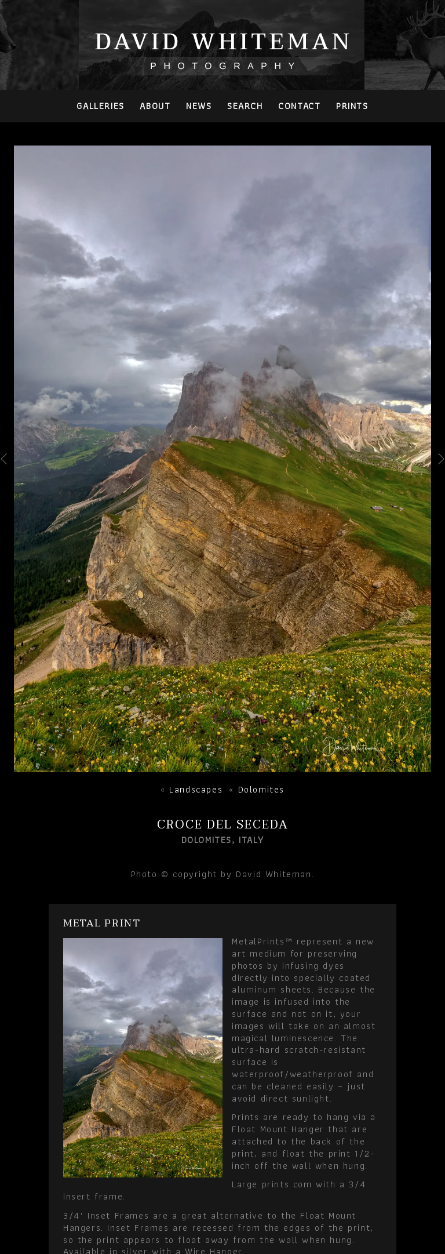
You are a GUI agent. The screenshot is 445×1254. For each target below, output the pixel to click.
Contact (299, 106)
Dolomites (261, 789)
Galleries (100, 106)
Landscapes (195, 789)
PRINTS (352, 106)
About (155, 106)
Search (245, 106)
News (198, 106)
